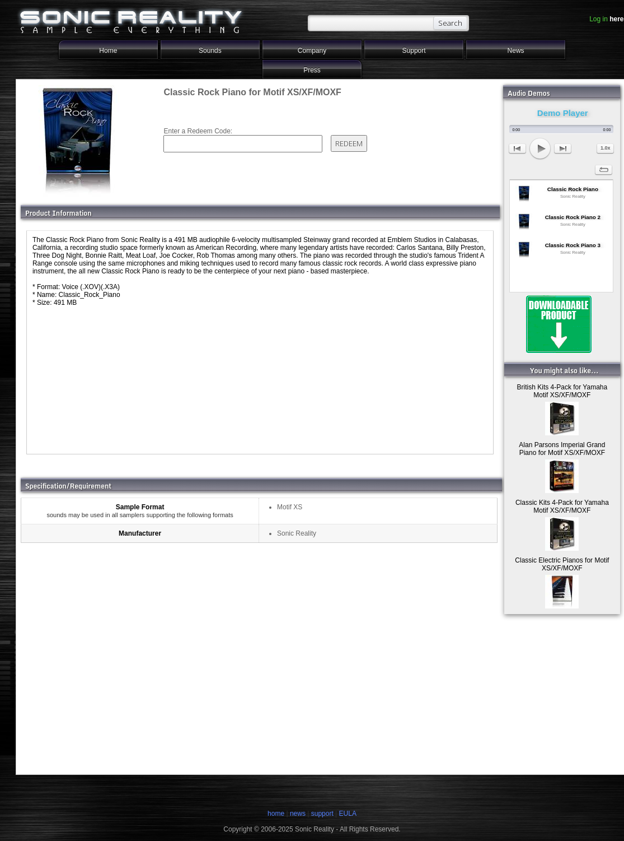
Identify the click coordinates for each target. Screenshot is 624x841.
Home (108, 50)
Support (414, 50)
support (323, 813)
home (276, 813)
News (516, 50)
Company (312, 50)
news (298, 813)
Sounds (210, 50)
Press (312, 70)
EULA (347, 813)
